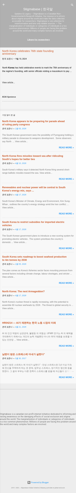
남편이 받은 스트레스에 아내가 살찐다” (23, 354)
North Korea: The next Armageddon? (23, 291)
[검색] (72, 5)
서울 (38, 400)
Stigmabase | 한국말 (38, 9)
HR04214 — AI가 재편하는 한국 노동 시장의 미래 (29, 323)
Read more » (66, 147)
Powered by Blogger (38, 482)
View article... (8, 82)
